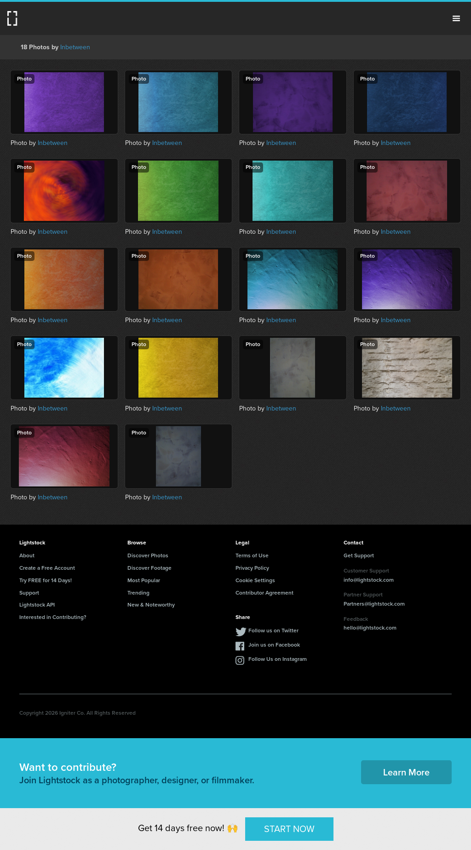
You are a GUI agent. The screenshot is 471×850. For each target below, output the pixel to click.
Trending (138, 593)
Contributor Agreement (264, 593)
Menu (456, 18)
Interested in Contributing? (52, 617)
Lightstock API (37, 605)
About (26, 555)
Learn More (406, 772)
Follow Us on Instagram (277, 659)
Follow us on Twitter (273, 630)
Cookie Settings (255, 580)
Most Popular (143, 580)
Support (29, 593)
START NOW (289, 829)
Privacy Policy (252, 568)
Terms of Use (252, 555)
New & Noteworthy (151, 605)
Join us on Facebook (274, 645)
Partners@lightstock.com (374, 604)
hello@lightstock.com (370, 628)
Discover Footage (149, 568)
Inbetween (75, 47)
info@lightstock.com (369, 580)
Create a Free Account (47, 568)
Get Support (359, 555)
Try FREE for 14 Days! (45, 580)
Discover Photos (147, 555)
